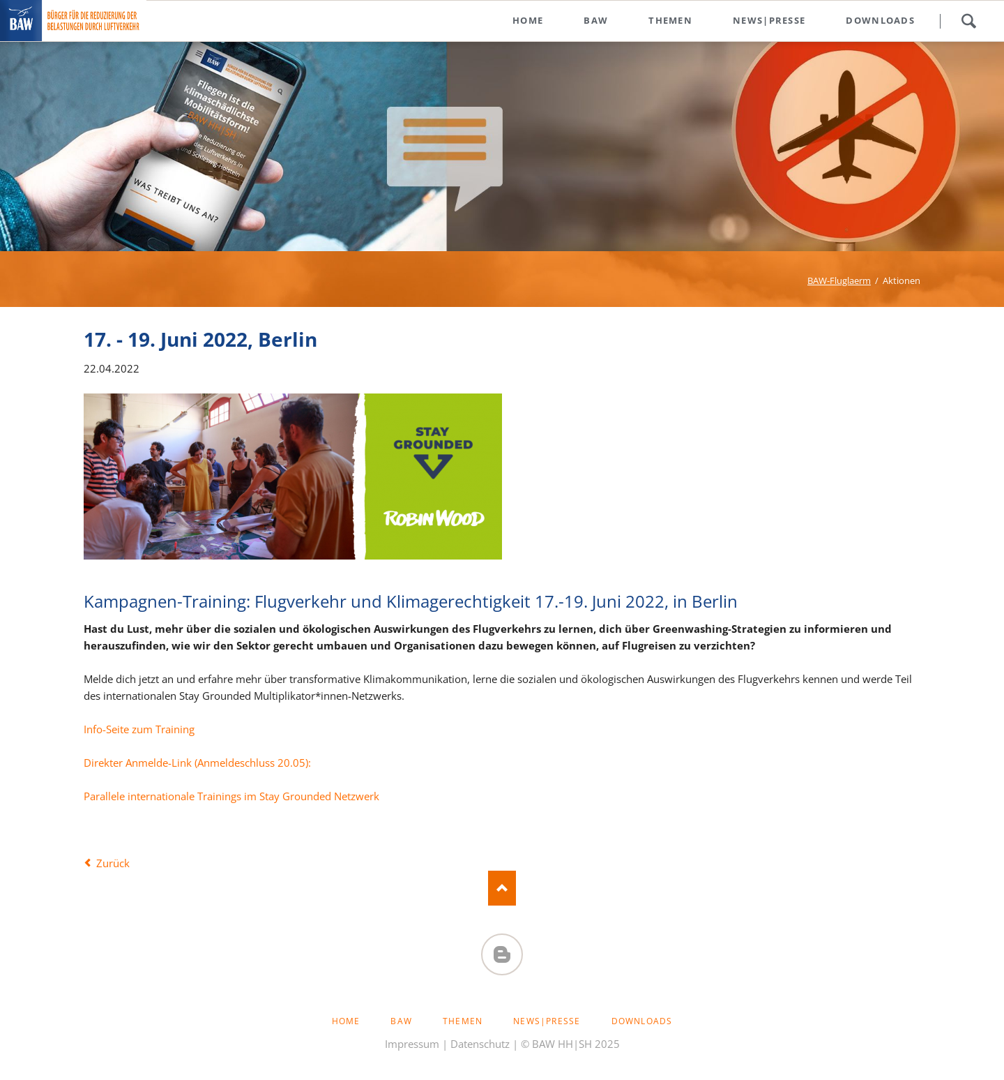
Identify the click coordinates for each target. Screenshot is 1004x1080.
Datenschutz (480, 1044)
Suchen (968, 21)
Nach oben (502, 888)
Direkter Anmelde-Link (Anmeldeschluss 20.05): (197, 763)
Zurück (113, 863)
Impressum (412, 1044)
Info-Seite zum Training (139, 729)
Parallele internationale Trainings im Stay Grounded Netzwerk (231, 796)
